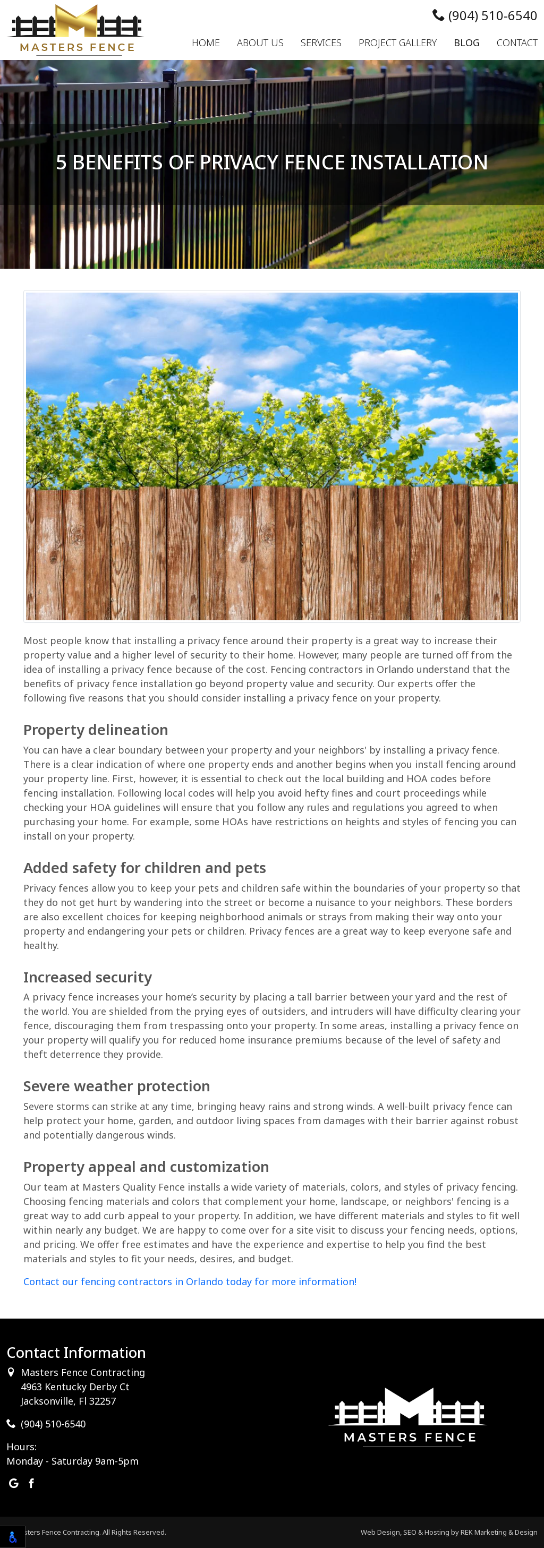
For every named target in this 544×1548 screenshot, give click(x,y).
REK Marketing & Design (499, 1532)
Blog (467, 42)
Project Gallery (398, 42)
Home (206, 42)
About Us (260, 42)
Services (321, 42)
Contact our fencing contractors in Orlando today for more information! (189, 1281)
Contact (517, 42)
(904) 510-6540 (485, 15)
